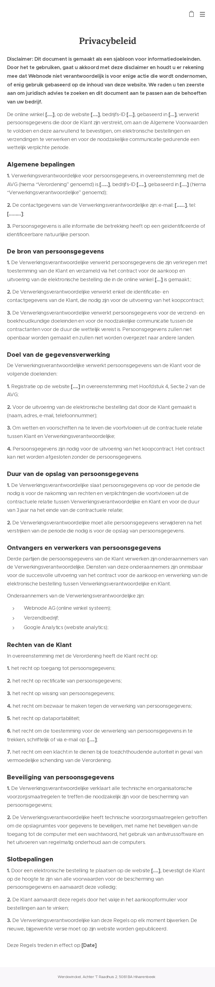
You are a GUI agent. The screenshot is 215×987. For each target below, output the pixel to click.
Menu (202, 14)
